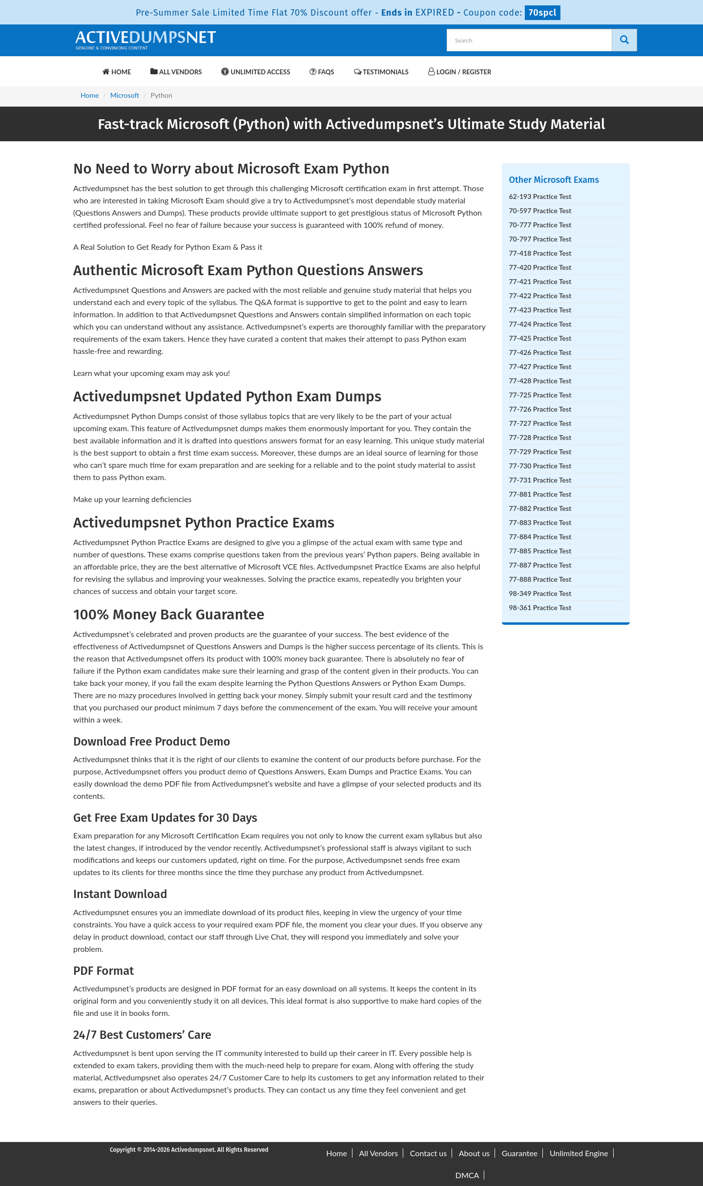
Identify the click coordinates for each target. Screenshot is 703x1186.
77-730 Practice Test (540, 465)
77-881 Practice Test (540, 494)
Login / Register (459, 71)
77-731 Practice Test (540, 480)
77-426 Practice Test (540, 352)
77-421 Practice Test (540, 281)
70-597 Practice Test (540, 210)
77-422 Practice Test (540, 295)
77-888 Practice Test (540, 579)
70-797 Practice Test (540, 239)
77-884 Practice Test (540, 536)
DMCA (467, 1175)
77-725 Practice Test (540, 395)
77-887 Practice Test (540, 565)
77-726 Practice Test (540, 409)
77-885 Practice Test (540, 551)
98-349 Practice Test (540, 593)
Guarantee (520, 1153)
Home (117, 71)
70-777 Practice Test (540, 224)
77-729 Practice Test (540, 451)
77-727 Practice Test (540, 423)
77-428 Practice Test (540, 380)
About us (474, 1153)
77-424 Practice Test (540, 324)
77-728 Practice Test (540, 437)
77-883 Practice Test (540, 522)
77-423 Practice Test (540, 310)
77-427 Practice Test (540, 366)
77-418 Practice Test (540, 253)
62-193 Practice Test (540, 196)
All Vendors (176, 71)
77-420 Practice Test (540, 267)
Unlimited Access (255, 71)
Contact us (428, 1153)
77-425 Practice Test (540, 338)
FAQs (322, 71)
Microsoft (124, 95)
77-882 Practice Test (540, 508)
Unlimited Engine (579, 1153)
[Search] (624, 40)
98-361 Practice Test (540, 607)
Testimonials (381, 71)
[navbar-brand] (85, 67)
